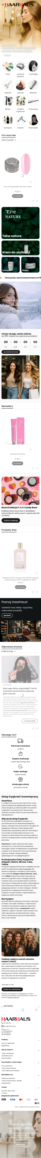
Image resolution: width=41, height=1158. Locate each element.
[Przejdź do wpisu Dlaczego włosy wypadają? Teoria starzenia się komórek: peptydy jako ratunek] (20, 669)
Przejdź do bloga (9, 651)
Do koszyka (18, 196)
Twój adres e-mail (8, 985)
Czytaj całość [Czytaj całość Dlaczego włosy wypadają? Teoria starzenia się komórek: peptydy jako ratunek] (29, 721)
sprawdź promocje (11, 352)
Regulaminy (5, 1046)
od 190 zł (20, 749)
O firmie (4, 1093)
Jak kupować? (6, 1083)
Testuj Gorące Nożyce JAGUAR (12, 1081)
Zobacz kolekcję (11, 520)
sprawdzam (20, 1144)
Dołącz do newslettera (12, 989)
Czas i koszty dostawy (9, 1068)
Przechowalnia (6, 1058)
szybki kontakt (20, 774)
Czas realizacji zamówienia (10, 1071)
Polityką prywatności (13, 997)
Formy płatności (7, 1066)
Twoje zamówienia (8, 1053)
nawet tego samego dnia (20, 762)
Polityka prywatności (8, 1078)
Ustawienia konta (7, 1056)
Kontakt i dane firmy (8, 1091)
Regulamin (23, 994)
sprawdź (20, 310)
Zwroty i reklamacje (8, 1043)
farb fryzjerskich (25, 869)
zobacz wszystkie (9, 140)
